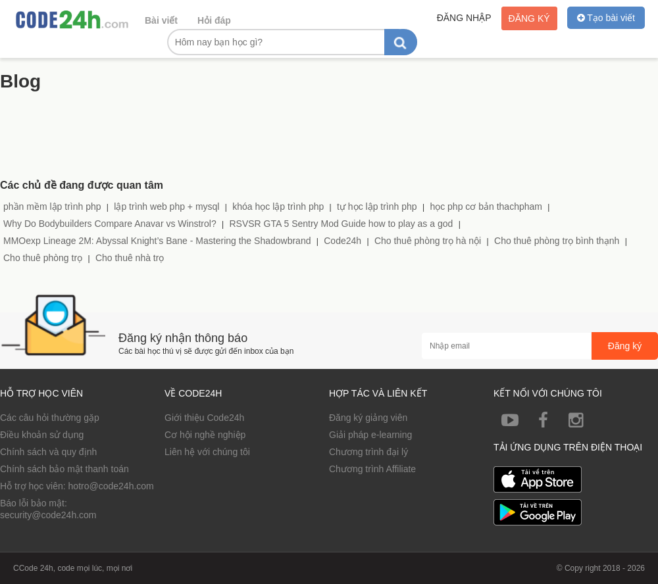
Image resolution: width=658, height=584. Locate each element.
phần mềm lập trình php (52, 206)
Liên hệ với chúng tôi (207, 452)
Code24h (342, 240)
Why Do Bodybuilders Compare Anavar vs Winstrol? (109, 223)
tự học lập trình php (377, 206)
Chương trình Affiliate (372, 469)
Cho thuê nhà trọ (129, 258)
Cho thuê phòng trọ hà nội (427, 240)
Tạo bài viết (606, 17)
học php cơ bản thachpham (486, 206)
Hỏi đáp (214, 20)
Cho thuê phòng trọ (42, 258)
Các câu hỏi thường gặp (49, 417)
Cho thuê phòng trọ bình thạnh (556, 240)
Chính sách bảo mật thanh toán (64, 469)
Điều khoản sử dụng (42, 434)
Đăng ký (529, 18)
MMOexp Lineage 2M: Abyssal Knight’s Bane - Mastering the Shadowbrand (157, 240)
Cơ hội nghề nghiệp (204, 434)
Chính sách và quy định (48, 452)
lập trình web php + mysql (166, 206)
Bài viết (161, 20)
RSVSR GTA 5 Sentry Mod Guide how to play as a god (341, 223)
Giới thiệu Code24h (204, 417)
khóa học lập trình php (278, 206)
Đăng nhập (464, 17)
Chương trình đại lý (368, 452)
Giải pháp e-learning (370, 434)
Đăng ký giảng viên (368, 417)
